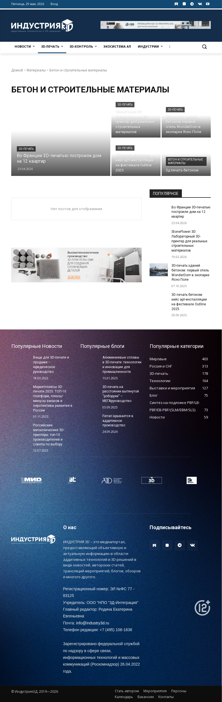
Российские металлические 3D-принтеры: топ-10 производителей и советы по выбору (48, 434)
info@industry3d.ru (92, 623)
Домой (17, 70)
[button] (204, 46)
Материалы (36, 70)
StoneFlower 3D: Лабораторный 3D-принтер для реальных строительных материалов (189, 241)
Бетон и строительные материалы (185, 161)
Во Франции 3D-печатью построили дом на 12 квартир (190, 212)
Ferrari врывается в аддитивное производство (117, 420)
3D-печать (26, 148)
